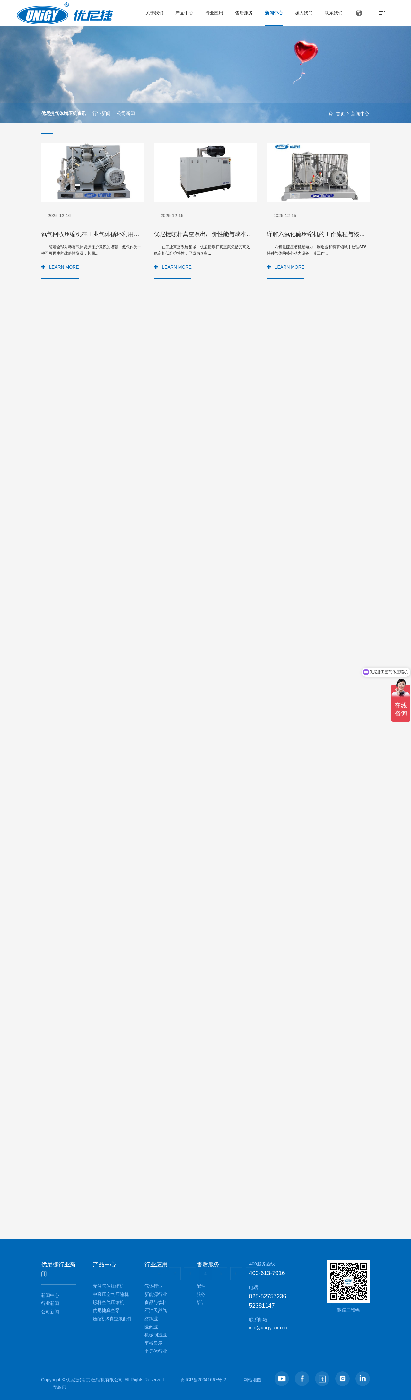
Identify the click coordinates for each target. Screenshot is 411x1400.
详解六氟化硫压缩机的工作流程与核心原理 (322, 234)
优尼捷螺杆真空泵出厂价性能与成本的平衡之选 (214, 234)
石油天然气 (155, 1310)
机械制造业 (155, 1334)
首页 (340, 113)
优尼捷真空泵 (106, 1310)
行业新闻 (101, 113)
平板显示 (153, 1343)
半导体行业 (155, 1351)
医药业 (151, 1326)
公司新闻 (126, 113)
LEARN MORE (64, 266)
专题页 (59, 1386)
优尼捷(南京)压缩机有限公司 (94, 1379)
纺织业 (151, 1318)
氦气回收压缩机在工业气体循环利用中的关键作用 (104, 234)
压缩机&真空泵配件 (112, 1318)
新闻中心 (360, 113)
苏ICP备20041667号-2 (203, 1379)
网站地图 (252, 1379)
